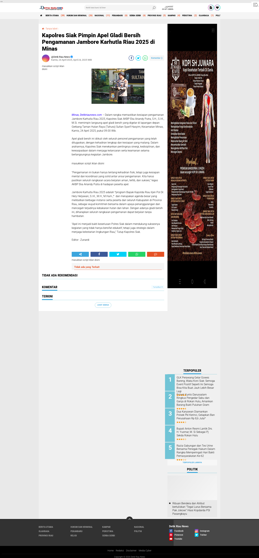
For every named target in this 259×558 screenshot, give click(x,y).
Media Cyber (145, 548)
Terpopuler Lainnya (192, 460)
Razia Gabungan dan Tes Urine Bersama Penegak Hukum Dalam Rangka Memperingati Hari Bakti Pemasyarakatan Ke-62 (193, 451)
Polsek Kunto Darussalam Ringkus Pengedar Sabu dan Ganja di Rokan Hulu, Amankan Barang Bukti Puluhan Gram (195, 401)
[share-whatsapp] (145, 58)
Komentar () (157, 58)
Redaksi (120, 548)
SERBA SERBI (143, 15)
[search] (120, 8)
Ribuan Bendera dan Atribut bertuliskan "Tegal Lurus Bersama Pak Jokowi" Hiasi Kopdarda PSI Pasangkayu (191, 506)
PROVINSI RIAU (163, 15)
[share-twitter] (138, 58)
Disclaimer (131, 548)
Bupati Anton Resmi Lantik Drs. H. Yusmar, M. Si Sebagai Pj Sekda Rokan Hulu (196, 431)
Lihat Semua (103, 305)
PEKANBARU (124, 15)
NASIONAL (104, 15)
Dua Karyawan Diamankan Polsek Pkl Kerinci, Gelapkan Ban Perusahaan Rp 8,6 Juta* (196, 414)
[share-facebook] (131, 58)
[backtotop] (129, 518)
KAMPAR (182, 15)
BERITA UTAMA (53, 15)
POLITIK (138, 529)
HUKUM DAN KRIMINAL (80, 15)
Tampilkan (158, 287)
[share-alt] (80, 254)
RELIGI (74, 533)
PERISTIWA (198, 15)
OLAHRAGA (216, 15)
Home (111, 548)
